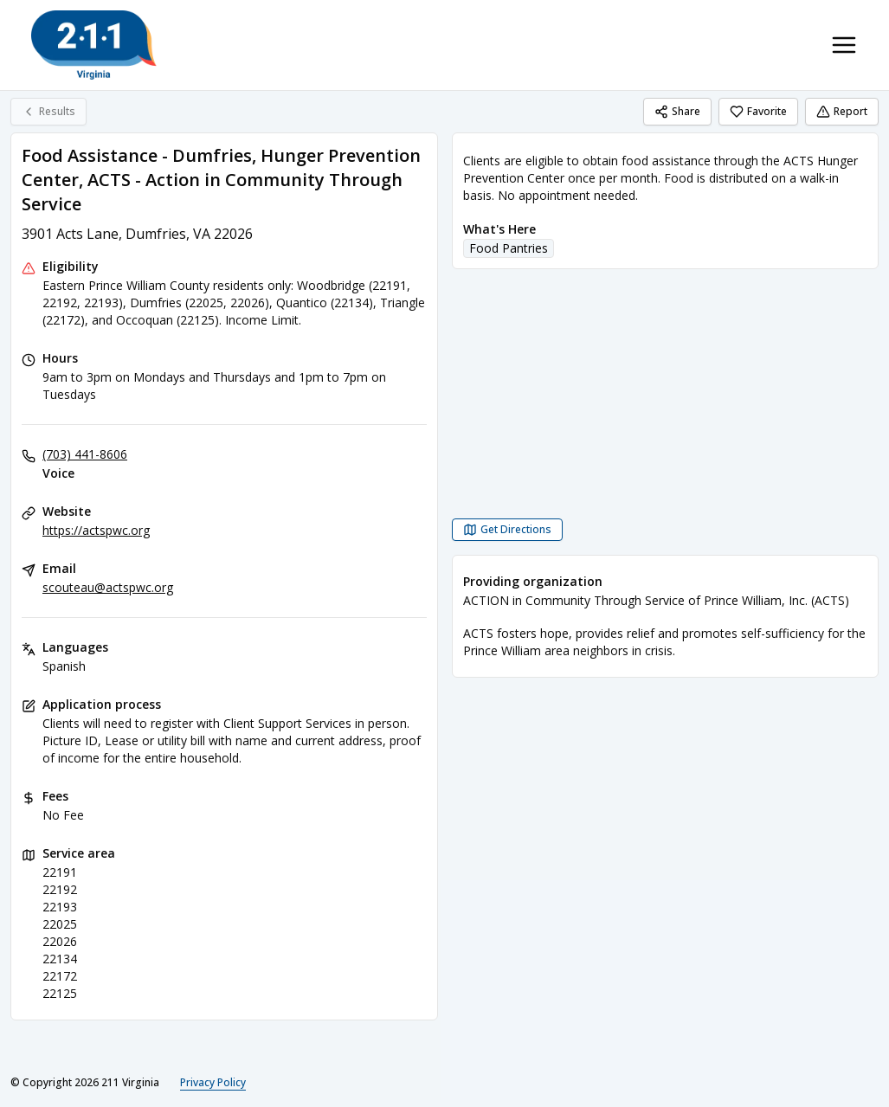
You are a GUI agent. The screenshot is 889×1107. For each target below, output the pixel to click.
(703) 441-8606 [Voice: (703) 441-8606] (84, 454)
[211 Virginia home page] (94, 45)
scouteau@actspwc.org (107, 587)
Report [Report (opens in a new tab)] (841, 111)
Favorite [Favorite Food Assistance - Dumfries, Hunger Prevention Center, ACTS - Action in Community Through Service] (758, 111)
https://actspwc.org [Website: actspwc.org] (96, 530)
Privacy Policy (213, 1082)
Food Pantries (508, 248)
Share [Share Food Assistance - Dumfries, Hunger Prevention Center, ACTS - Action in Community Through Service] (677, 111)
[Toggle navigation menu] (844, 45)
